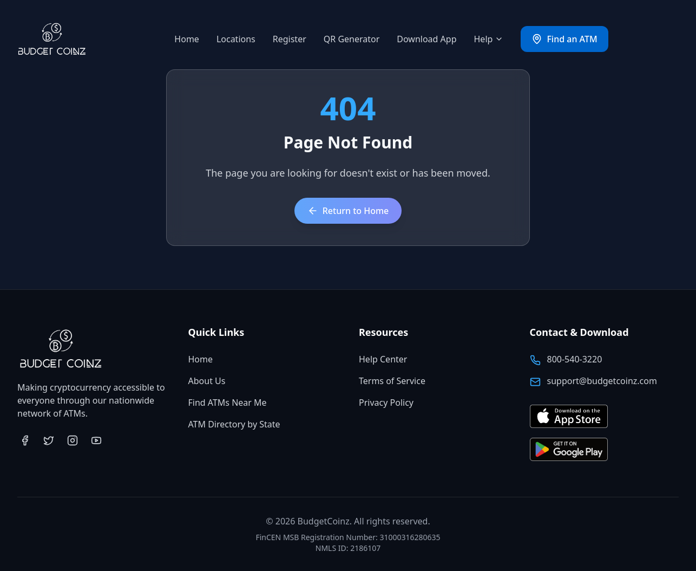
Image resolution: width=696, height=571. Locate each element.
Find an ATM (564, 39)
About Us (207, 381)
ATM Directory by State (234, 424)
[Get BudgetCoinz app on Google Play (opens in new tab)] (569, 450)
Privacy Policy (386, 402)
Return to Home (348, 211)
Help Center (383, 359)
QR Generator (352, 39)
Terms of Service (392, 381)
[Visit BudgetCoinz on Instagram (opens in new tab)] (72, 440)
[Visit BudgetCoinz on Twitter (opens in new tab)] (48, 440)
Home (186, 39)
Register (289, 39)
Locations (235, 39)
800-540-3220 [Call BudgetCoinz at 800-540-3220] (574, 359)
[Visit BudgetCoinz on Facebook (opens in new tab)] (24, 440)
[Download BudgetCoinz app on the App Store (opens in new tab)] (569, 417)
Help (489, 39)
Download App (426, 39)
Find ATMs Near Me (227, 402)
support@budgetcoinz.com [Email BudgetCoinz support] (602, 381)
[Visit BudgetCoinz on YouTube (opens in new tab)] (96, 440)
